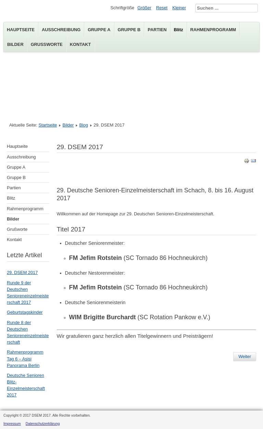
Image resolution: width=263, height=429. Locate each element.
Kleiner (179, 7)
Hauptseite (21, 29)
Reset (161, 7)
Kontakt (80, 44)
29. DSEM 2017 (22, 272)
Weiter (244, 356)
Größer (144, 7)
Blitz (178, 29)
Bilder (15, 44)
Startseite (47, 125)
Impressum (12, 424)
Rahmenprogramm (213, 29)
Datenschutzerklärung (43, 424)
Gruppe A (99, 29)
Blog (83, 125)
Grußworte (47, 44)
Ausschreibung (61, 29)
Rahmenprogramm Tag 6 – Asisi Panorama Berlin (25, 358)
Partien (157, 29)
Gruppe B (129, 29)
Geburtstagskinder (25, 312)
